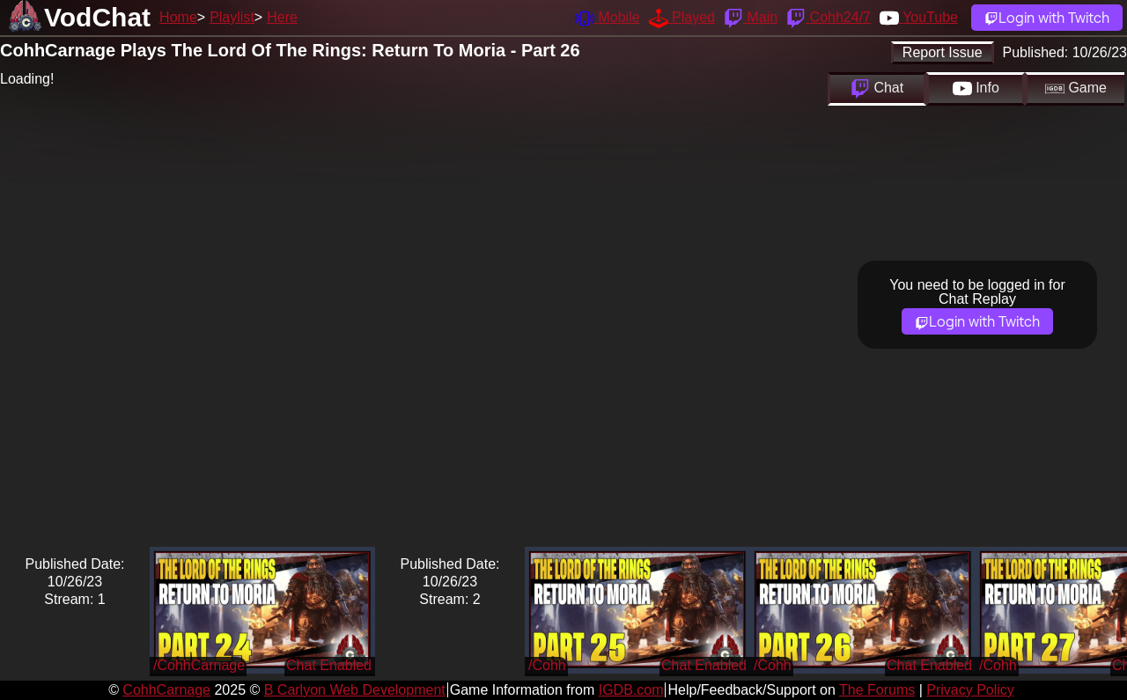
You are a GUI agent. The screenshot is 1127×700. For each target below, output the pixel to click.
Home (178, 17)
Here (282, 17)
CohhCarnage (166, 689)
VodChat (97, 17)
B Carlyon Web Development (355, 689)
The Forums (877, 689)
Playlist (232, 17)
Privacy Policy (970, 689)
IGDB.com (631, 689)
